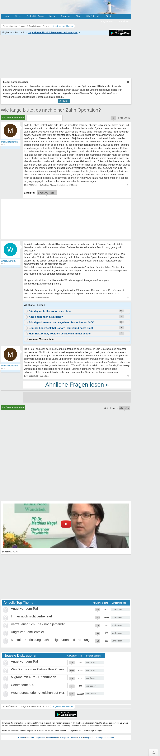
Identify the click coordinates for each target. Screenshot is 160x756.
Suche (52, 16)
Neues (18, 16)
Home (6, 16)
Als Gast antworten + (13, 117)
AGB (81, 738)
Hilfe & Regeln (93, 16)
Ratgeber (65, 16)
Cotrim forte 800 (22, 685)
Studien (109, 16)
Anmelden (123, 21)
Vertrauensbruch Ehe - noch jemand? (38, 624)
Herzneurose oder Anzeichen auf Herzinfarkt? (43, 693)
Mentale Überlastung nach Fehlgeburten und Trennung (50, 640)
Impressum (40, 738)
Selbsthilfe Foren (35, 16)
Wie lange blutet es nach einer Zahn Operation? (51, 110)
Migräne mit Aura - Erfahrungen (33, 677)
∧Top (153, 753)
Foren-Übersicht (10, 706)
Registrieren (107, 21)
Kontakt (21, 738)
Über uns (30, 738)
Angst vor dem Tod (24, 608)
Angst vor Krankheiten (63, 706)
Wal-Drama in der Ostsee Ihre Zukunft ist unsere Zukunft (51, 669)
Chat (78, 16)
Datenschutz (52, 738)
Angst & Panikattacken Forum (34, 706)
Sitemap (110, 738)
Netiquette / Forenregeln (94, 738)
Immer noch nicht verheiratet (31, 616)
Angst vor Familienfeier (27, 632)
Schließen (64, 101)
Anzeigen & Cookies (68, 738)
